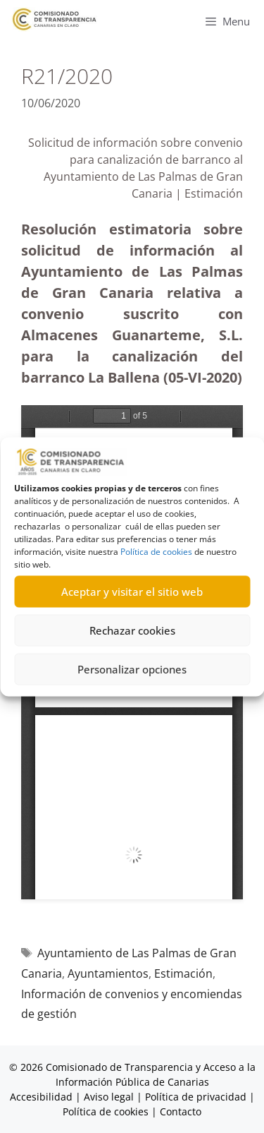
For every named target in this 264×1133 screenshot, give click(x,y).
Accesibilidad (42, 1096)
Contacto (180, 1111)
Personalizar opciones (132, 669)
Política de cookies (156, 551)
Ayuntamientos (108, 973)
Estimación (183, 973)
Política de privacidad (195, 1096)
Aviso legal (109, 1096)
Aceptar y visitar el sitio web (132, 592)
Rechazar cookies (132, 630)
